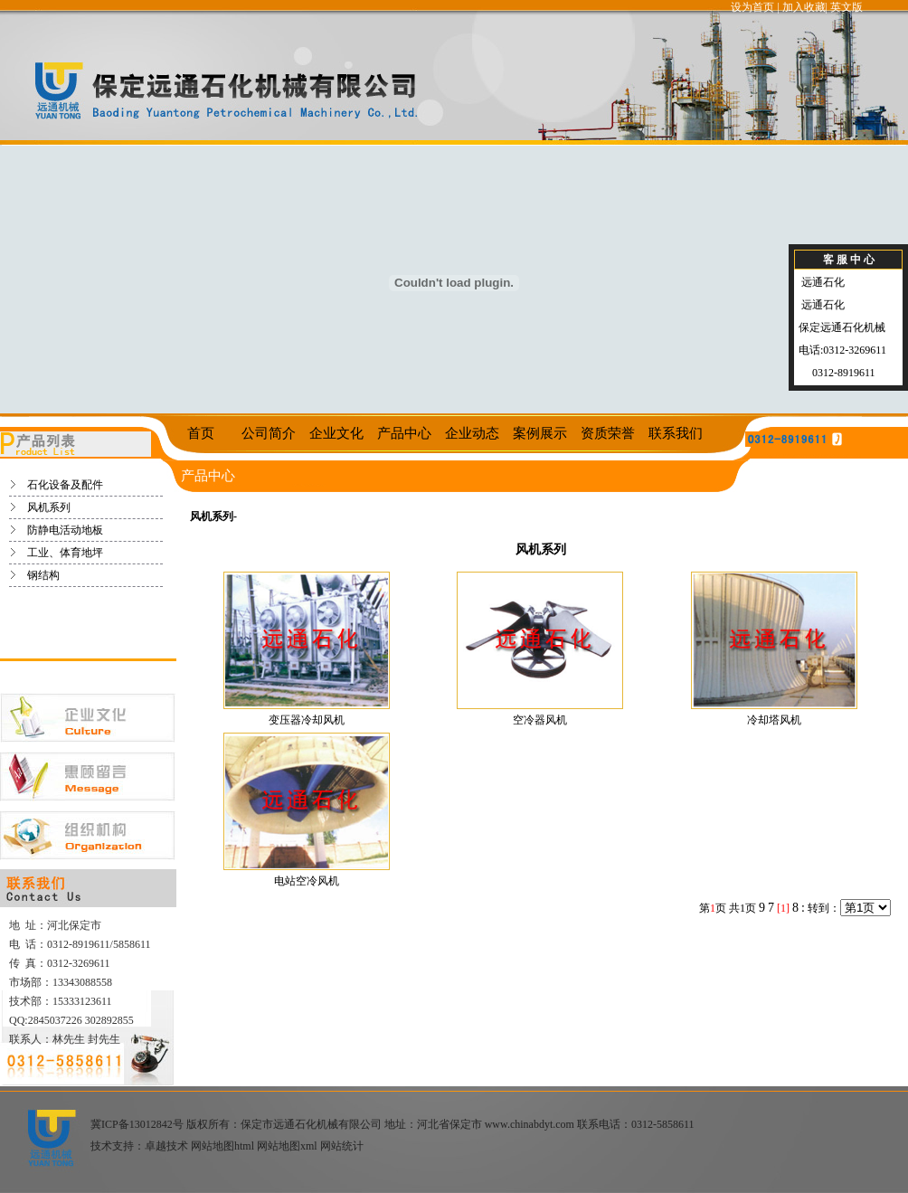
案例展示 (540, 433)
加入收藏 (804, 7)
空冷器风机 (540, 720)
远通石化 (822, 282)
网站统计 (342, 1146)
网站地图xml (287, 1146)
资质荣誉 (608, 433)
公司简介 (268, 433)
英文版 (846, 7)
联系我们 (675, 433)
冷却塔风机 (774, 720)
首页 (200, 433)
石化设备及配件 (65, 484)
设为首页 (752, 7)
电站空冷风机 (306, 881)
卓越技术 (166, 1146)
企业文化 (336, 433)
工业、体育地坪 (65, 552)
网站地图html (222, 1146)
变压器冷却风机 (307, 720)
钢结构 (43, 575)
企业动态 (472, 433)
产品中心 (404, 433)
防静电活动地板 (65, 530)
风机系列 (49, 507)
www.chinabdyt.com (529, 1124)
